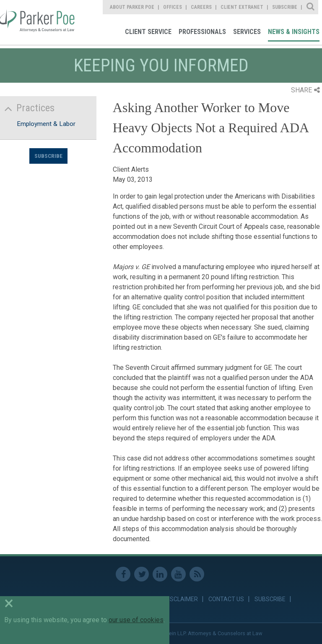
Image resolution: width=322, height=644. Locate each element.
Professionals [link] (202, 32)
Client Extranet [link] (242, 7)
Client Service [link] (148, 32)
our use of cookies (136, 620)
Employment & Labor (46, 124)
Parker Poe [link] (38, 22)
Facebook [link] (123, 574)
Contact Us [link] (226, 599)
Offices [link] (172, 7)
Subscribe (48, 155)
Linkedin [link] (160, 574)
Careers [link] (201, 7)
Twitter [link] (141, 574)
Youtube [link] (178, 574)
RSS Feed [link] (197, 574)
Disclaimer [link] (181, 599)
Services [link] (247, 32)
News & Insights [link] (293, 32)
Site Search (311, 7)
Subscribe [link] (284, 7)
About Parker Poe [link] (132, 7)
